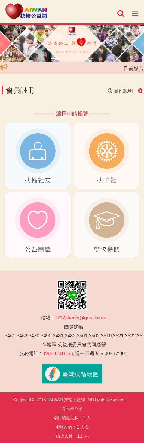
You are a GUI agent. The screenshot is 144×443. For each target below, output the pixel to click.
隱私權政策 (72, 408)
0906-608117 (57, 353)
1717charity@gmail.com (80, 317)
